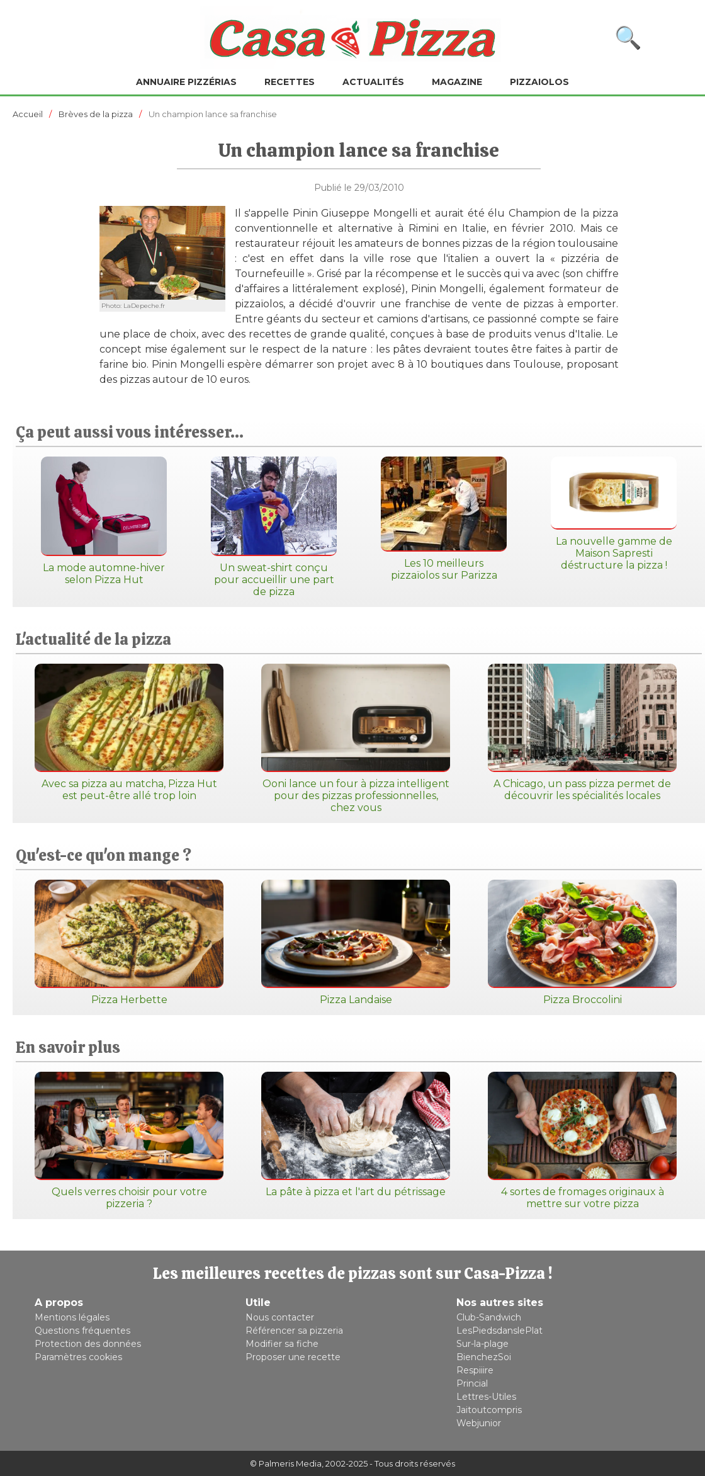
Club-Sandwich (488, 1317)
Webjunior (478, 1423)
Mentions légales (72, 1317)
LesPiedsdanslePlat (499, 1330)
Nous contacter (279, 1317)
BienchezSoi (483, 1357)
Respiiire (475, 1370)
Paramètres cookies (78, 1357)
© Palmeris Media (286, 1463)
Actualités (373, 82)
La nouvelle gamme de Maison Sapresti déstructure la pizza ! (614, 514)
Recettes (289, 82)
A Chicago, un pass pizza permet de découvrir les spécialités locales (582, 733)
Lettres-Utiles (486, 1396)
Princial (472, 1383)
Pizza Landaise (355, 943)
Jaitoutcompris (489, 1410)
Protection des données (88, 1343)
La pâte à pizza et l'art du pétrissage (355, 1135)
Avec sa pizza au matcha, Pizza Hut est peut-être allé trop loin (129, 733)
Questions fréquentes (82, 1330)
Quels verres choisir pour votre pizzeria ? (129, 1141)
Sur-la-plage (482, 1343)
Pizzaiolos (539, 82)
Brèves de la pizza (96, 114)
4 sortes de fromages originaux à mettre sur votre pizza (582, 1141)
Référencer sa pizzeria (294, 1330)
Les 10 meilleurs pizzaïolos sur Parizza (444, 519)
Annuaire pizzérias (186, 82)
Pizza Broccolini (582, 943)
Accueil (28, 114)
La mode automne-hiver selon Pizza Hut (104, 521)
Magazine (457, 82)
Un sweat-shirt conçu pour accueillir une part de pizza (274, 527)
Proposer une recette (293, 1357)
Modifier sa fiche (282, 1343)
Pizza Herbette (129, 943)
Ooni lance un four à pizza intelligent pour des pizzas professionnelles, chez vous (355, 739)
